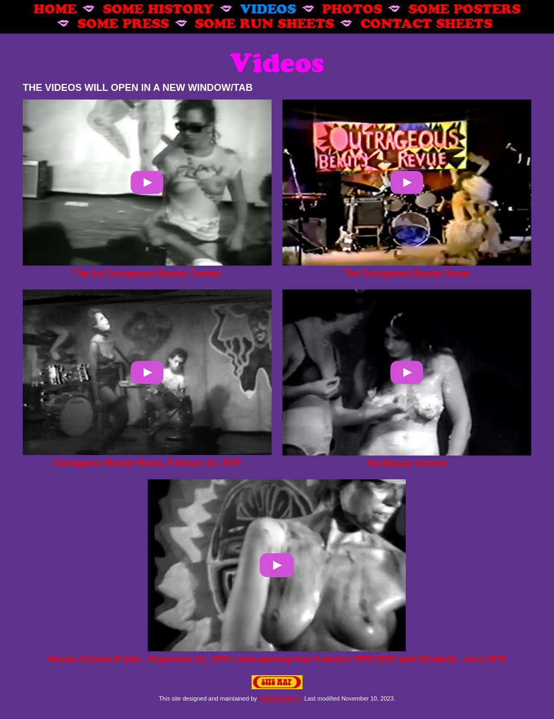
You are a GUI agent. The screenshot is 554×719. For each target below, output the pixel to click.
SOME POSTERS (464, 8)
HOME (55, 8)
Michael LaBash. (280, 698)
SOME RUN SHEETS (264, 22)
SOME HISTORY (158, 8)
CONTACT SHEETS (426, 22)
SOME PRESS (123, 22)
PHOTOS (352, 8)
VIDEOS (268, 8)
